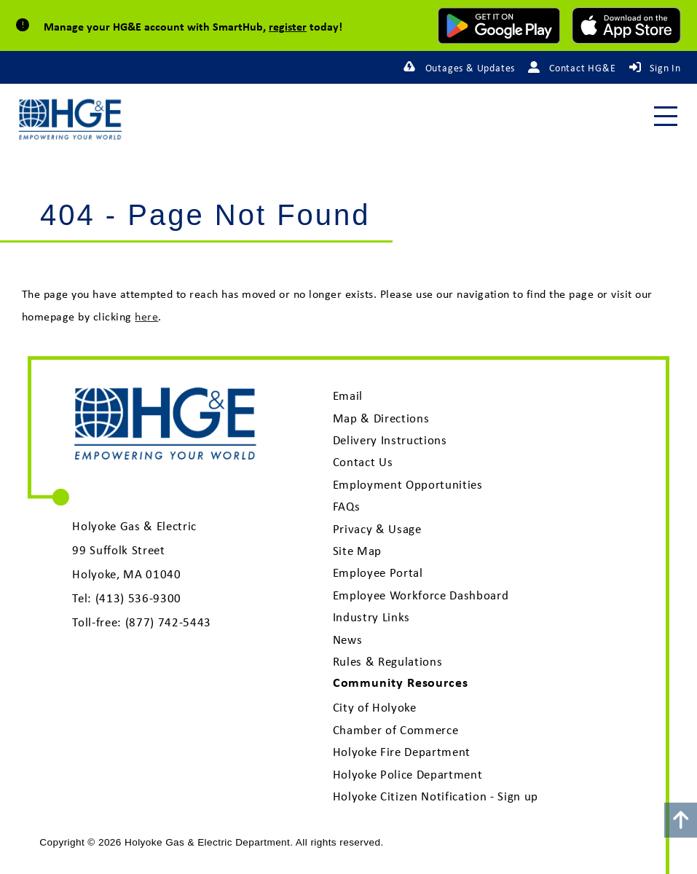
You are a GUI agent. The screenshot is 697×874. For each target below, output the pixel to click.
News (348, 639)
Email (348, 395)
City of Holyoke (375, 707)
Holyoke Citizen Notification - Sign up (435, 796)
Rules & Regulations (388, 661)
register (288, 26)
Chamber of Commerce (396, 730)
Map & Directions (381, 418)
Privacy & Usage (377, 529)
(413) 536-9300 (138, 598)
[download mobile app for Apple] (626, 25)
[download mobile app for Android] (499, 25)
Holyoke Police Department (408, 774)
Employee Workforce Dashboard (421, 595)
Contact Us (363, 462)
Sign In (665, 67)
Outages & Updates (470, 67)
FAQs (347, 506)
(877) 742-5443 (168, 622)
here (146, 316)
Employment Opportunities (408, 484)
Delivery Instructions (390, 440)
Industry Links (371, 617)
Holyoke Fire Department (401, 752)
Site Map (357, 551)
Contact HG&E (582, 67)
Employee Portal (378, 572)
